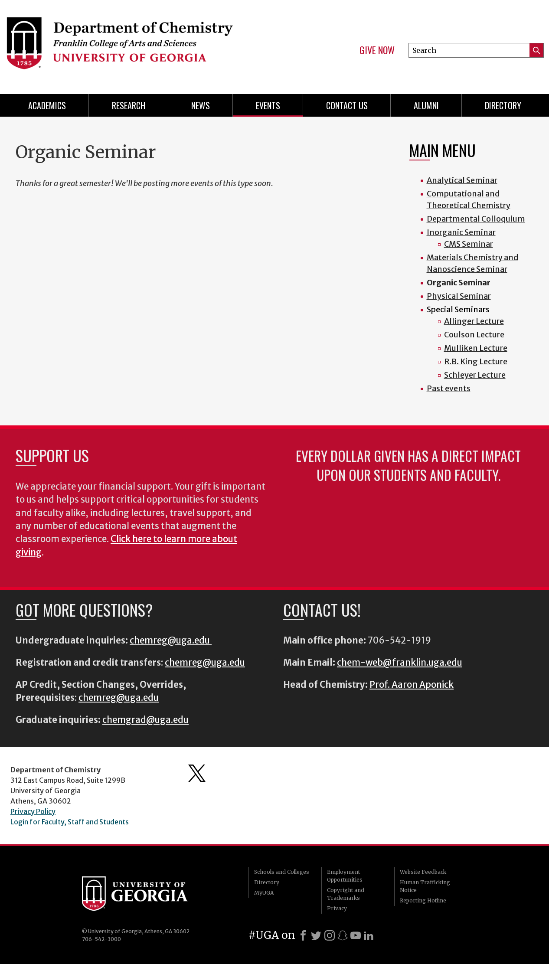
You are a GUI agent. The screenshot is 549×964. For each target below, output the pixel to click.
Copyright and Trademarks (345, 894)
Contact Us (347, 105)
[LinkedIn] (368, 935)
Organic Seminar (458, 283)
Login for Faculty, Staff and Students (69, 821)
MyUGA (264, 892)
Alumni (426, 105)
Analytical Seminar (462, 180)
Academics (47, 105)
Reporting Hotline (423, 900)
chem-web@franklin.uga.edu (399, 662)
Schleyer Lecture (475, 375)
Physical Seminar (459, 296)
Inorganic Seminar (461, 232)
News (200, 105)
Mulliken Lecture (475, 348)
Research (128, 105)
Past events (449, 388)
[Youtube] (355, 935)
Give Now (377, 50)
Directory (503, 105)
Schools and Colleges (281, 872)
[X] (316, 935)
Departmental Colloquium (476, 219)
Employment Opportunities (345, 876)
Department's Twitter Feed (197, 773)
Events (268, 105)
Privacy (337, 908)
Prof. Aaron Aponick (411, 684)
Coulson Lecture (474, 335)
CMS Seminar (468, 244)
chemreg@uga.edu (171, 640)
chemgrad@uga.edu (145, 719)
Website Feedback (423, 872)
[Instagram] (329, 935)
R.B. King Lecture (475, 361)
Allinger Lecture (474, 321)
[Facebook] (303, 935)
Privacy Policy (33, 811)
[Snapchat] (342, 935)
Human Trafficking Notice (425, 886)
